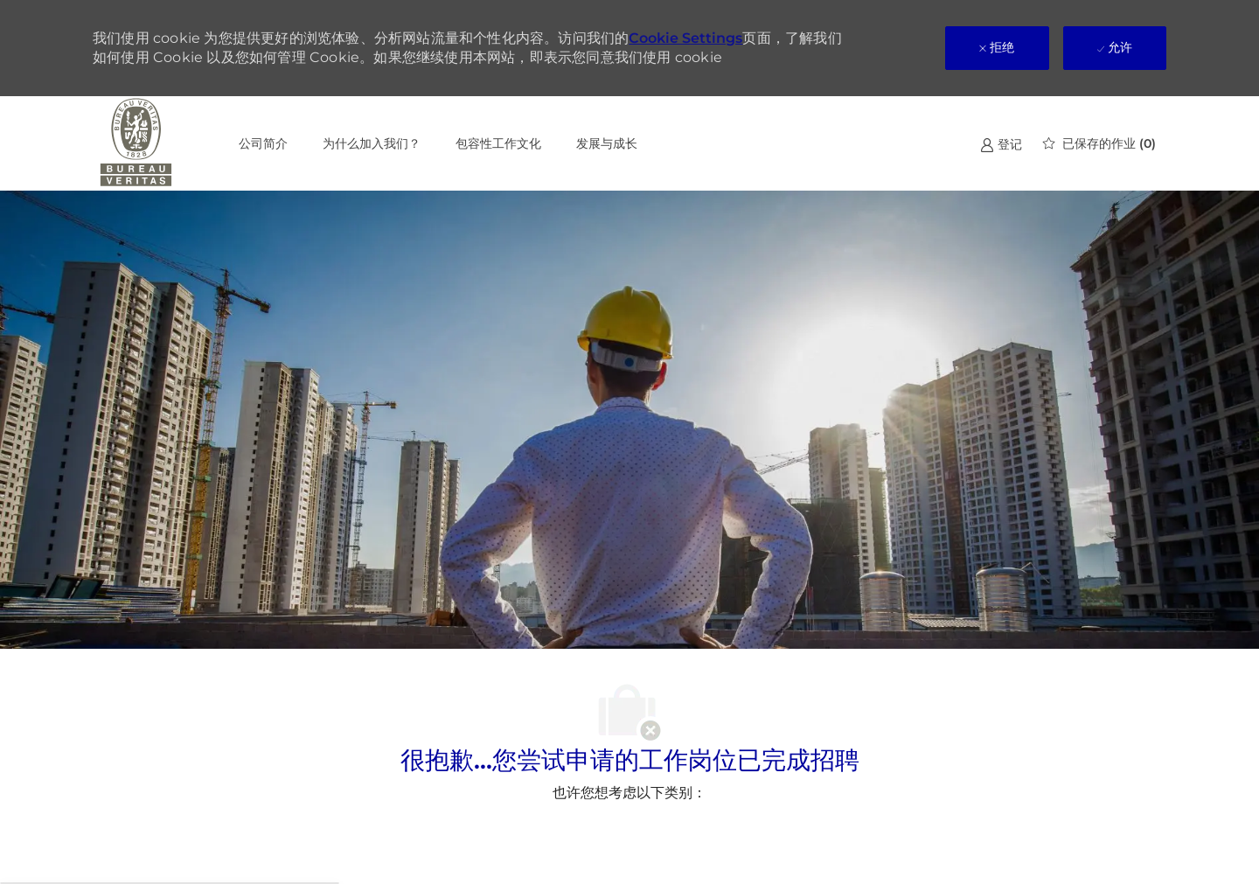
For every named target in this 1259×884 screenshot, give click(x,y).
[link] (1001, 144)
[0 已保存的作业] (1099, 143)
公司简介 (263, 143)
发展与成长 (606, 143)
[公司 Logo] (136, 143)
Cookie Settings (685, 38)
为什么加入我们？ (372, 143)
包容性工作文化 (498, 143)
